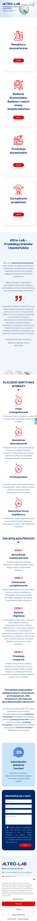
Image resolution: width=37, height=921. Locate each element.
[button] (34, 879)
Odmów (18, 909)
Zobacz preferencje (18, 915)
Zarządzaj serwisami (18, 899)
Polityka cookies (11, 919)
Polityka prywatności (23, 919)
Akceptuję (18, 904)
